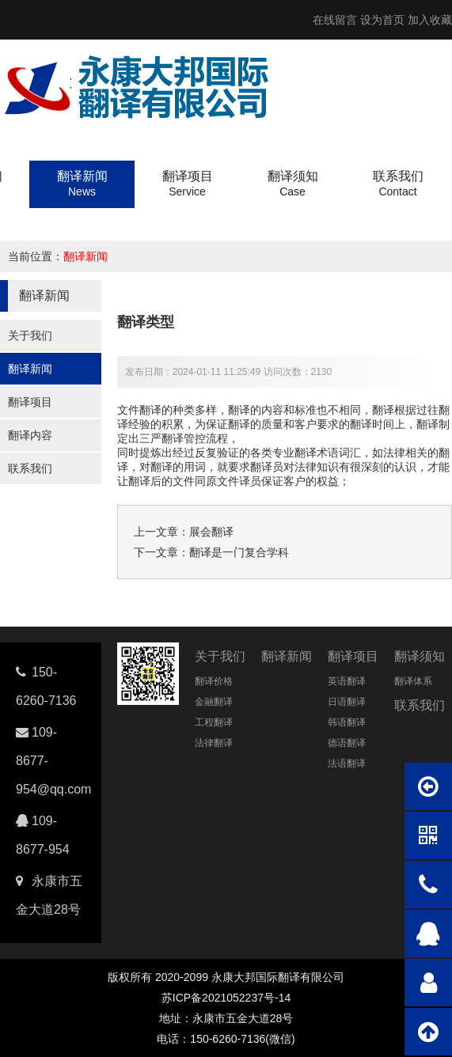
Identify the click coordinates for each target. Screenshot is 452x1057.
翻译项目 (30, 402)
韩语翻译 (347, 722)
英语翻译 (347, 681)
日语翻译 (347, 701)
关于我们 (30, 335)
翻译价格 (214, 681)
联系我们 (30, 468)
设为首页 (382, 19)
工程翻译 (214, 722)
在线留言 (335, 19)
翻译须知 (419, 656)
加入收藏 (430, 19)
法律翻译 (214, 742)
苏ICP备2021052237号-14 (226, 997)
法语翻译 (347, 763)
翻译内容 (30, 435)
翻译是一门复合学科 (239, 552)
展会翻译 (211, 531)
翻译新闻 (85, 256)
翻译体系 (413, 681)
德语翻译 (347, 742)
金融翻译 (214, 701)
